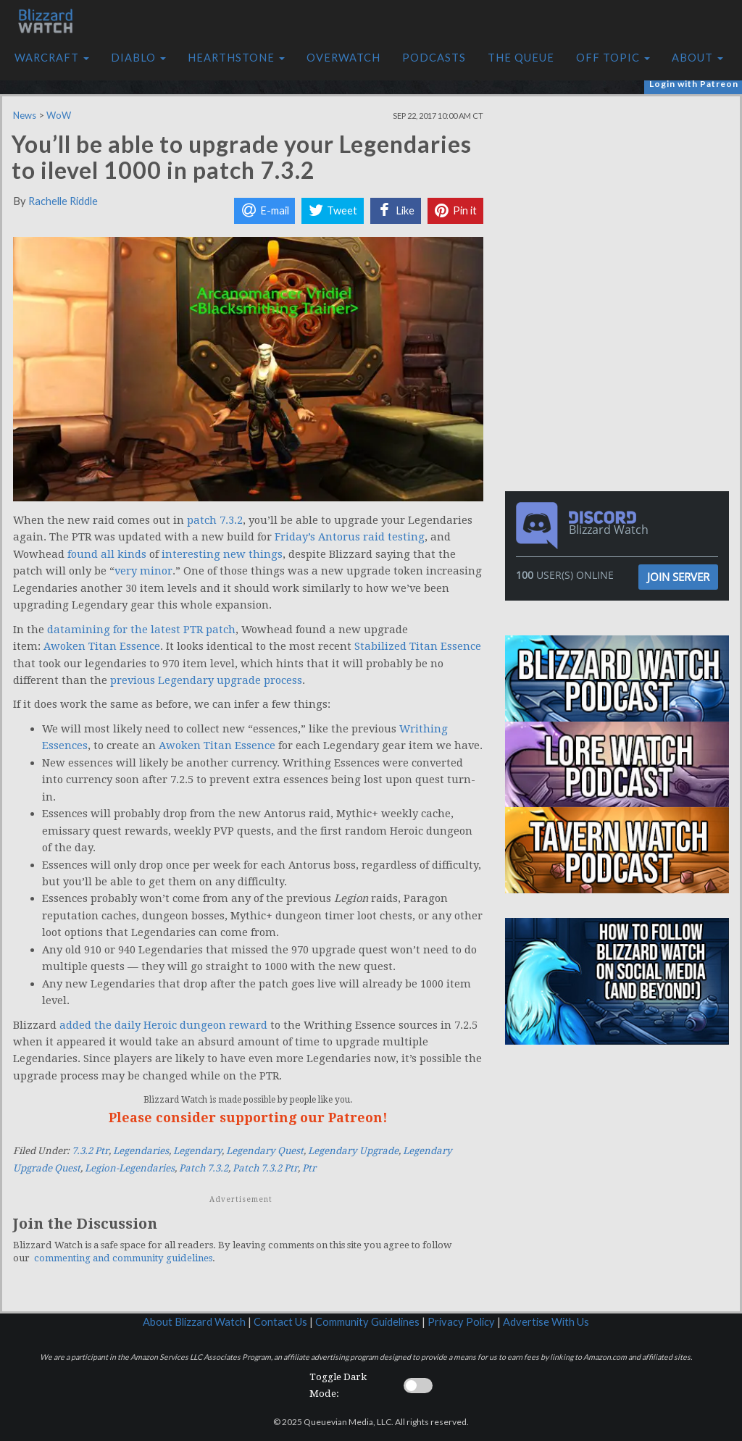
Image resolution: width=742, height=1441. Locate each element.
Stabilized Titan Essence (417, 646)
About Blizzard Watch (194, 1322)
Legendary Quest (265, 1150)
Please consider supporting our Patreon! (248, 1117)
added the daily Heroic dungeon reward (163, 1025)
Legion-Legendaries (130, 1168)
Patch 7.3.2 (203, 1168)
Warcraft (51, 57)
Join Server (678, 576)
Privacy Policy (461, 1322)
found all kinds (106, 554)
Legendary (197, 1150)
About (697, 57)
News (24, 115)
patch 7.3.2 (215, 520)
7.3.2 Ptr (90, 1150)
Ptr (309, 1168)
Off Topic (613, 57)
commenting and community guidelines (123, 1258)
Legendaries (141, 1150)
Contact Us (280, 1322)
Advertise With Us (546, 1322)
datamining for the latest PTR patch (141, 629)
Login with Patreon (693, 83)
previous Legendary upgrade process (206, 680)
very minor (143, 570)
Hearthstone (236, 57)
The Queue (521, 57)
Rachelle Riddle (63, 201)
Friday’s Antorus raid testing (350, 536)
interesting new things (222, 554)
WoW (58, 115)
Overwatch (343, 57)
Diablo (138, 57)
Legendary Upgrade (353, 1150)
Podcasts (434, 57)
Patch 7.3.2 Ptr (265, 1168)
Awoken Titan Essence (101, 646)
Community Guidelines (367, 1322)
